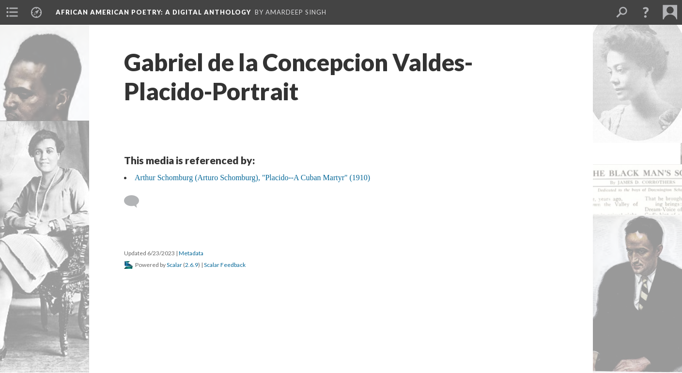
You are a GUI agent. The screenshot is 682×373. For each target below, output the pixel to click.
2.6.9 (191, 264)
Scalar (174, 264)
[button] (646, 12)
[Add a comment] (136, 201)
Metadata (191, 253)
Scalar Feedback (225, 264)
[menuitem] (12, 12)
